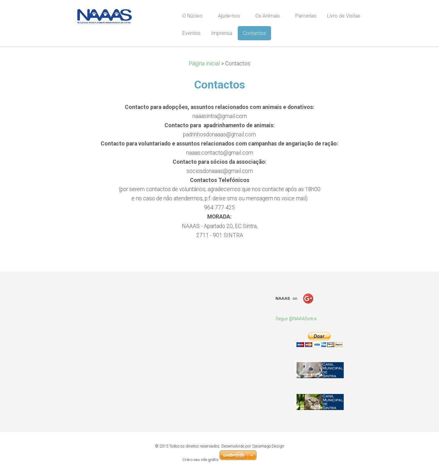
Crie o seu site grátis (201, 459)
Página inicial (205, 63)
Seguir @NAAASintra (295, 318)
